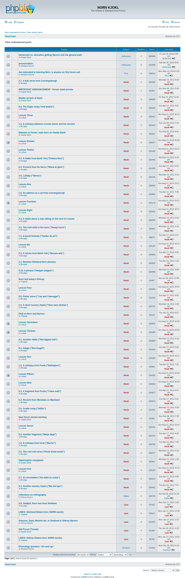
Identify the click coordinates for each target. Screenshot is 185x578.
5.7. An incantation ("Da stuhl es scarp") (39, 477)
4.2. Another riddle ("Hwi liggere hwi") (38, 339)
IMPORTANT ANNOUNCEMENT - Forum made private (46, 89)
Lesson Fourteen (27, 201)
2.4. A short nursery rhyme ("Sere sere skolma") (43, 305)
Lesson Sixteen (27, 141)
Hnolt (126, 82)
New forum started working (33, 417)
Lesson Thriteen (27, 331)
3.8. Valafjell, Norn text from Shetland (38, 503)
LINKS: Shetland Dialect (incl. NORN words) (41, 512)
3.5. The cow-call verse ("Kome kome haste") (42, 451)
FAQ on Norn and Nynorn (32, 313)
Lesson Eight (25, 210)
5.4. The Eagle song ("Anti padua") (36, 106)
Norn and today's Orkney (31, 279)
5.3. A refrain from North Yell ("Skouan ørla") (41, 253)
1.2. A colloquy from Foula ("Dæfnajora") (39, 365)
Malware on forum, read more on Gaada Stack (42, 132)
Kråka (126, 496)
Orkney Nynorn (27, 497)
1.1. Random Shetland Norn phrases (37, 262)
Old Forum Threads (29, 529)
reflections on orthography (32, 495)
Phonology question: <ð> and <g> (36, 546)
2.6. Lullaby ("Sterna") (30, 175)
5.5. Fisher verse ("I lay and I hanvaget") (39, 296)
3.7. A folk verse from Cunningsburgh (38, 81)
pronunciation (26, 63)
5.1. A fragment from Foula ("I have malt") (40, 391)
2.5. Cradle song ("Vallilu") (32, 408)
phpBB (83, 577)
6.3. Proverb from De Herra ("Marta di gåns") (41, 167)
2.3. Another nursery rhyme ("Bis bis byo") (40, 486)
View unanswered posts (14, 32)
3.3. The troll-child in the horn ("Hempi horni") (42, 227)
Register (19, 22)
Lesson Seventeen (28, 322)
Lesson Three (26, 115)
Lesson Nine (25, 382)
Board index (10, 36)
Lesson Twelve (26, 150)
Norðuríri (126, 548)
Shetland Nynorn (27, 66)
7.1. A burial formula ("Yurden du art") (38, 236)
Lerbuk (23, 118)
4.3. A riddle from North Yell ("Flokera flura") (41, 158)
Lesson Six (24, 244)
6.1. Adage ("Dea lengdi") (31, 348)
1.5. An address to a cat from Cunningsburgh (42, 193)
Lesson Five (25, 469)
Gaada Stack (26, 57)
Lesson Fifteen (26, 374)
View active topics (35, 32)
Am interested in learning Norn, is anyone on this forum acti (49, 72)
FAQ (165, 22)
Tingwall (24, 282)
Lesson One (25, 184)
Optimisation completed (31, 460)
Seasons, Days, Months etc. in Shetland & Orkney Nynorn (48, 520)
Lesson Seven (26, 426)
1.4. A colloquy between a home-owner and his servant (47, 124)
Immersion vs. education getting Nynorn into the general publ (50, 55)
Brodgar (24, 83)
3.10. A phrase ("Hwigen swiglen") (36, 270)
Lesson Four (25, 288)
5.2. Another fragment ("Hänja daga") (38, 434)
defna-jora (126, 56)
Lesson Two (25, 357)
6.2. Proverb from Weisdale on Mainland (39, 400)
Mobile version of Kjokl (30, 98)
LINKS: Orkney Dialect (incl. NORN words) (40, 538)
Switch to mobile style (92, 574)
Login (8, 22)
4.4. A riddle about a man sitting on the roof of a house (47, 219)
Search (175, 22)
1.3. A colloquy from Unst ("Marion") (37, 443)
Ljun (126, 505)
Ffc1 (126, 73)
